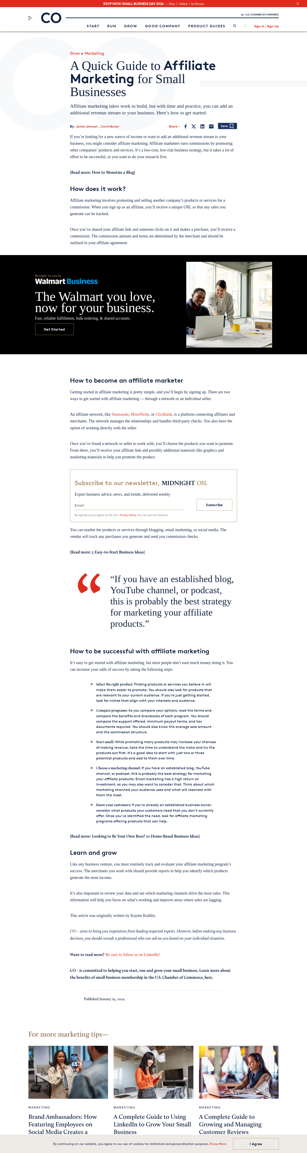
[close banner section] (297, 4)
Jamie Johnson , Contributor (97, 124)
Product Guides (206, 25)
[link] (234, 25)
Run (111, 25)
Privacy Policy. (128, 513)
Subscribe (214, 503)
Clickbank (164, 412)
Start (93, 25)
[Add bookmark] (227, 124)
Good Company (162, 25)
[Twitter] (193, 124)
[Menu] (30, 17)
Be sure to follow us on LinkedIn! (132, 952)
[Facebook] (185, 124)
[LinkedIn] (202, 124)
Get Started (54, 327)
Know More (218, 1144)
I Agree (256, 1144)
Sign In (259, 25)
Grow (130, 25)
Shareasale (120, 412)
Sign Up (273, 25)
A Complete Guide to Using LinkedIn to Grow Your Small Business (152, 1123)
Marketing (94, 51)
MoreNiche (140, 412)
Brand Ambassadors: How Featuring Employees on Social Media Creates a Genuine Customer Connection (62, 1130)
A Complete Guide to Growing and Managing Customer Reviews (230, 1123)
